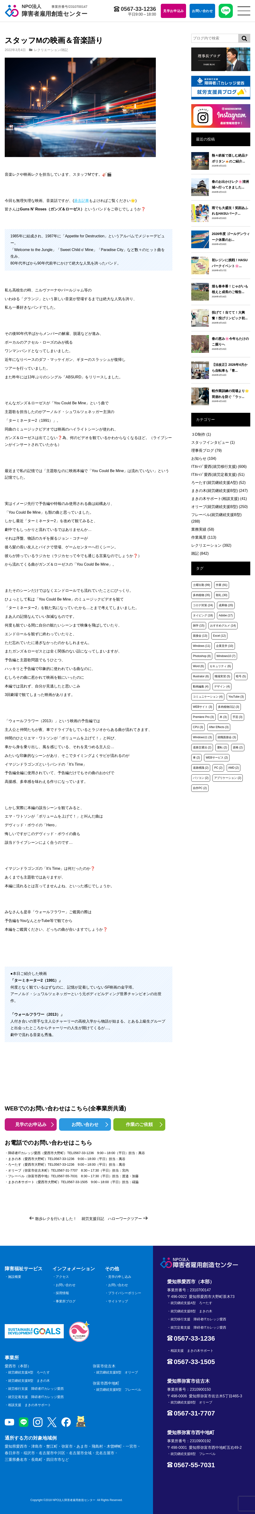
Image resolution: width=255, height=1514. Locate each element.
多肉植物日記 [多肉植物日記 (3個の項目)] (228, 706)
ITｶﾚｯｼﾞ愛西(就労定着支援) (218, 475)
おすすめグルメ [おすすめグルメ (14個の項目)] (223, 625)
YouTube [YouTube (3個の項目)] (236, 696)
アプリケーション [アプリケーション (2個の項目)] (227, 778)
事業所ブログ (66, 1301)
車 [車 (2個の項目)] (196, 757)
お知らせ (203, 458)
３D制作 (201, 434)
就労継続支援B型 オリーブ (117, 1372)
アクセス (62, 1277)
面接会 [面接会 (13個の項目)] (200, 635)
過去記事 (81, 201)
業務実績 (202, 529)
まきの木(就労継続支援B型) (219, 491)
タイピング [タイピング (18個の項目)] (203, 615)
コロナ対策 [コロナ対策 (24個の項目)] (203, 605)
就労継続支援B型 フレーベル (118, 1389)
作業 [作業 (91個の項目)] (221, 585)
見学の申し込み (119, 1277)
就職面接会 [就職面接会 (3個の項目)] (226, 737)
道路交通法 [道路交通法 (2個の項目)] (202, 747)
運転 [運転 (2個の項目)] (222, 747)
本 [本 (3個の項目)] (223, 717)
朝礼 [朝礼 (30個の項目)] (221, 595)
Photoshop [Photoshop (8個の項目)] (202, 656)
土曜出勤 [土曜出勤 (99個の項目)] (201, 585)
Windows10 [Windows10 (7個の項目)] (226, 656)
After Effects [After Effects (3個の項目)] (219, 727)
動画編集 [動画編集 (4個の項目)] (200, 686)
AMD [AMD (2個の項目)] (233, 767)
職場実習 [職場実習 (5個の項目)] (222, 676)
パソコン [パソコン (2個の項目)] (200, 778)
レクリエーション (47, 50)
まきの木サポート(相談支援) (219, 499)
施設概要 (14, 1277)
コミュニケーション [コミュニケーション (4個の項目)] (208, 696)
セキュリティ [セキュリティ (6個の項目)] (220, 666)
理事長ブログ (206, 450)
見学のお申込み (31, 1124)
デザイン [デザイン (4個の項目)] (222, 686)
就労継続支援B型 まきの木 (29, 1380)
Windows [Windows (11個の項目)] (201, 646)
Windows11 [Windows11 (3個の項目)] (202, 737)
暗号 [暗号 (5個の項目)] (241, 676)
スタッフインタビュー (213, 442)
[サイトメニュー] (244, 10)
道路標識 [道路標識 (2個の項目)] (200, 767)
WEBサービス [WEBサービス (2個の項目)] (217, 757)
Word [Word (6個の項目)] (198, 666)
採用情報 (62, 1293)
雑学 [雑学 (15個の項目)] (198, 625)
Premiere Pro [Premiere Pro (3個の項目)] (203, 717)
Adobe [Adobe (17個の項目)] (226, 615)
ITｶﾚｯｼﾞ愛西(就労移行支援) (219, 467)
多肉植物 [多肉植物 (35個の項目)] (201, 595)
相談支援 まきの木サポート (29, 1405)
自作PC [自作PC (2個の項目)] (200, 788)
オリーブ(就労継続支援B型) (219, 507)
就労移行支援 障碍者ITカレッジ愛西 (36, 1388)
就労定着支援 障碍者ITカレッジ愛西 (36, 1397)
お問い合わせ (85, 1124)
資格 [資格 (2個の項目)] (238, 747)
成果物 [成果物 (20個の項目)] (226, 605)
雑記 (64, 50)
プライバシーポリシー (124, 1293)
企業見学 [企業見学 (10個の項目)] (224, 646)
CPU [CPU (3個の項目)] (198, 727)
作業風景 (203, 537)
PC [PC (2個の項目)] (218, 767)
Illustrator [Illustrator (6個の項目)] (201, 676)
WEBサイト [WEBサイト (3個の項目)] (202, 706)
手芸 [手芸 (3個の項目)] (237, 717)
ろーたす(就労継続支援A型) (218, 483)
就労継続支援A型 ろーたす (29, 1372)
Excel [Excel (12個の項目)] (219, 635)
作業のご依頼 (139, 1124)
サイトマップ (118, 1301)
